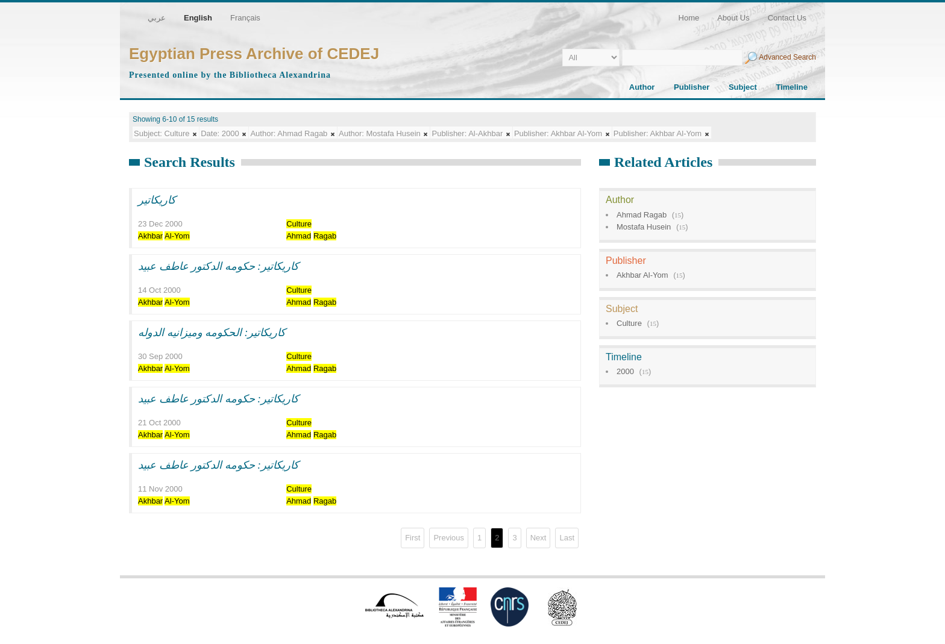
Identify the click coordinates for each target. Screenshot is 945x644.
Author (642, 87)
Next (538, 537)
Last (566, 537)
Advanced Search (787, 57)
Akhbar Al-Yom (642, 275)
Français (245, 17)
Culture (629, 323)
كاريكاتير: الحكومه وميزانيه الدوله (212, 333)
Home (689, 17)
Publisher (691, 87)
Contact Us (787, 17)
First (412, 537)
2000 (625, 371)
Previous (448, 537)
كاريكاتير (157, 200)
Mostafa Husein (644, 226)
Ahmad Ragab (642, 214)
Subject (743, 87)
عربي (157, 17)
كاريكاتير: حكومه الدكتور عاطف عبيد (218, 266)
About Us (733, 17)
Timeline (792, 87)
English (198, 17)
